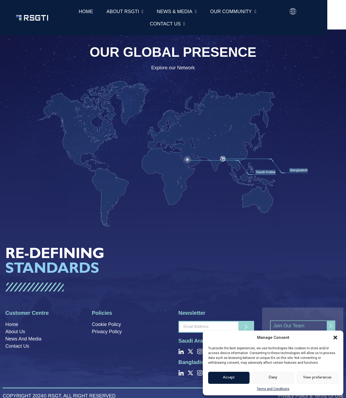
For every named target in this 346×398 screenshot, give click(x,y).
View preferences (317, 378)
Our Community (233, 11)
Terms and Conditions (273, 389)
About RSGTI (125, 11)
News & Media (177, 11)
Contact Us (167, 24)
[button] (335, 337)
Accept (229, 378)
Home (86, 11)
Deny (273, 378)
